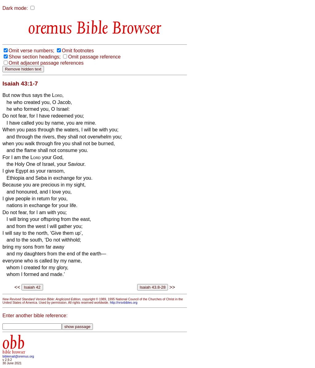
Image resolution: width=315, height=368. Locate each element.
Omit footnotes (78, 50)
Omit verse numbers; (31, 50)
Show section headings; (35, 56)
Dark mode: (15, 8)
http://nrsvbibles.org (123, 302)
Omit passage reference (94, 56)
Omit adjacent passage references (46, 63)
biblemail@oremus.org (18, 356)
